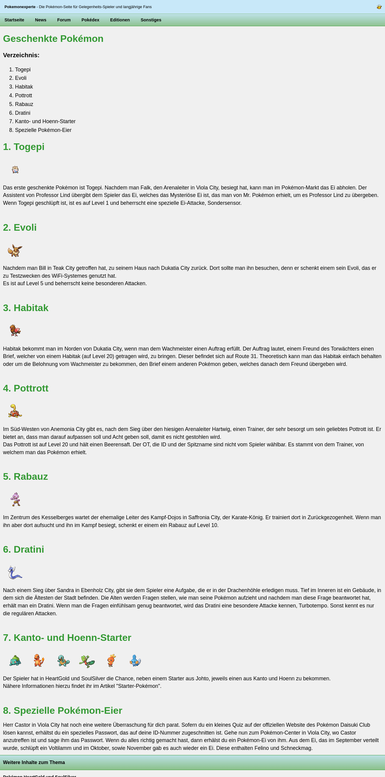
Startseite (14, 19)
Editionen (120, 19)
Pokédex (90, 19)
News (41, 19)
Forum (64, 19)
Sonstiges (151, 19)
